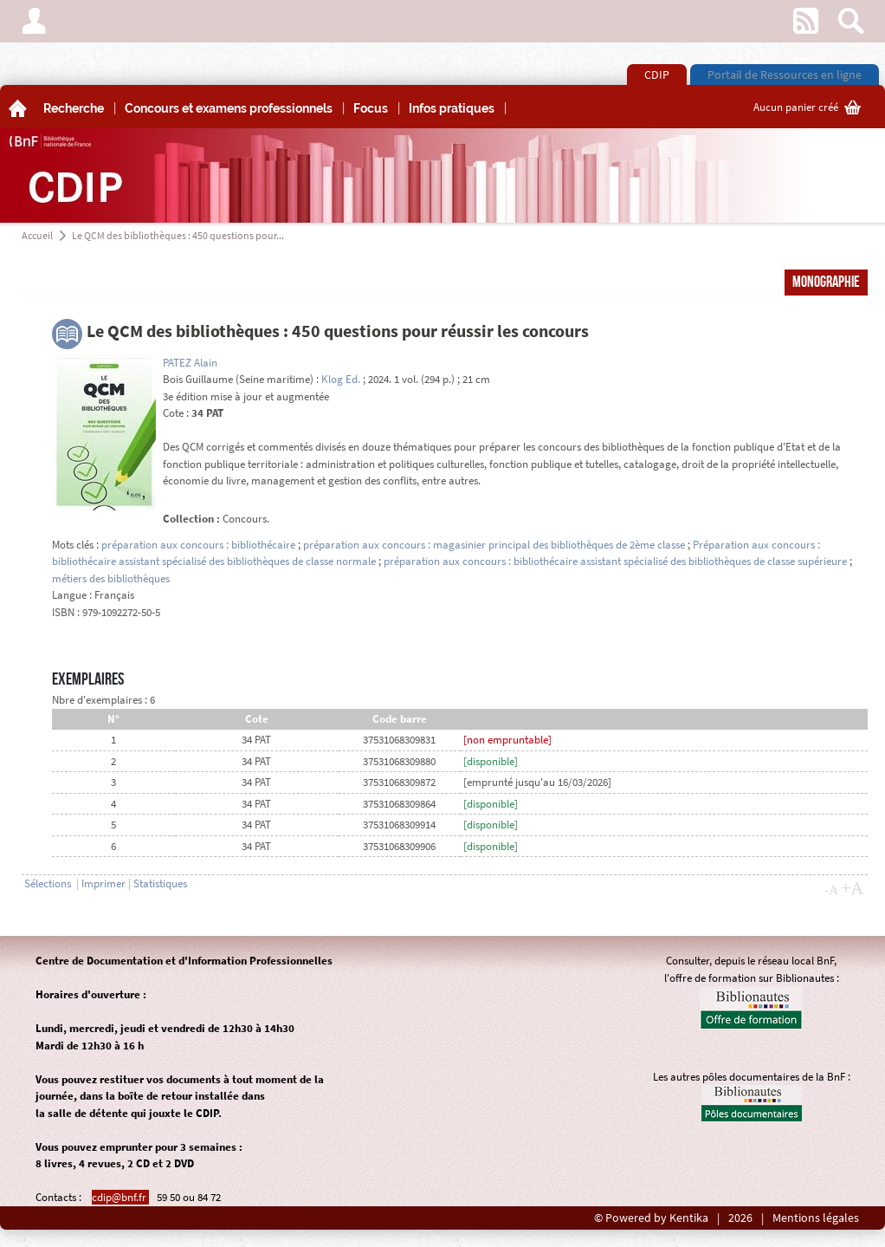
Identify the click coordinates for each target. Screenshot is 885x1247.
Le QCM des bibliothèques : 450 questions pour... (178, 235)
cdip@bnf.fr (120, 1197)
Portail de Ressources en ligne (784, 74)
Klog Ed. (340, 379)
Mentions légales (815, 1218)
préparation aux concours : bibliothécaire (198, 544)
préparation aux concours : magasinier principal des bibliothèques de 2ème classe (494, 544)
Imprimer (103, 883)
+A (852, 888)
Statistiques (160, 883)
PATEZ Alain (190, 362)
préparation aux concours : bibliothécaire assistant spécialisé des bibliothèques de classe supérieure (615, 561)
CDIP (656, 74)
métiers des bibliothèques (111, 578)
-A (831, 890)
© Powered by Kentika (651, 1218)
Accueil (37, 235)
